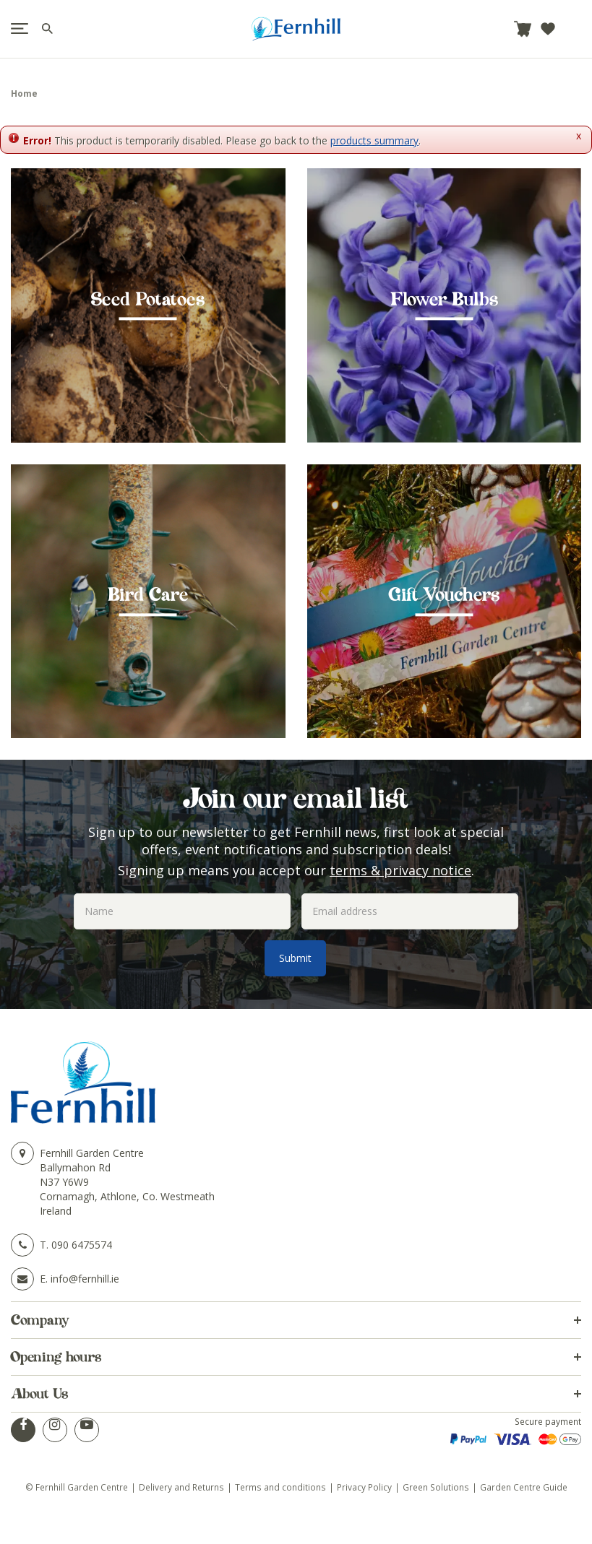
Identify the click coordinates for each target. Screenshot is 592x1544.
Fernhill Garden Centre (92, 1153)
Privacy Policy (364, 1487)
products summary (374, 140)
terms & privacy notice (400, 870)
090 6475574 (81, 1245)
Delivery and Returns (181, 1487)
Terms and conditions (280, 1487)
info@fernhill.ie (85, 1278)
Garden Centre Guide (523, 1487)
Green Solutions (436, 1487)
